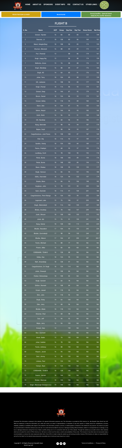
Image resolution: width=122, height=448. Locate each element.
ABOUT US (37, 4)
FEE (68, 4)
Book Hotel (61, 14)
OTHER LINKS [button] (92, 4)
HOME (27, 4)
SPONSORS (48, 4)
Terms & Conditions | (89, 443)
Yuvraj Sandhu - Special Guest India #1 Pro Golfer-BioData (101, 14)
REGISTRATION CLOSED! (21, 14)
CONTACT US (78, 4)
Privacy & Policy (100, 443)
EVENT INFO (60, 4)
